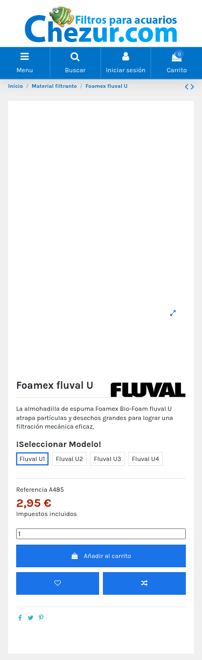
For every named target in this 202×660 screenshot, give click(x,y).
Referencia (31, 489)
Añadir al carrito (101, 556)
